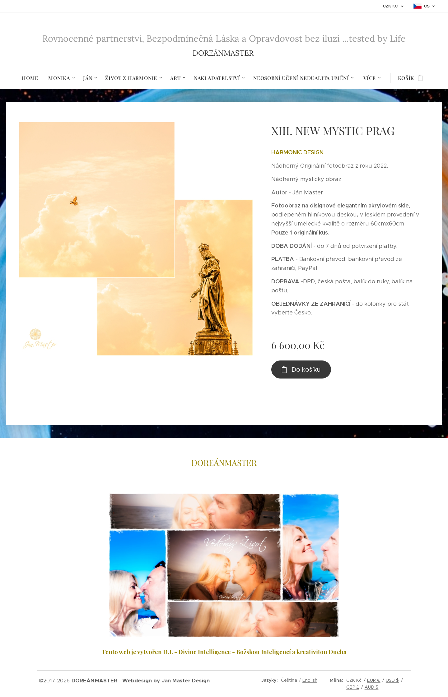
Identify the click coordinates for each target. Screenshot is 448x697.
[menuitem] (32, 78)
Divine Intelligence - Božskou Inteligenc (233, 652)
